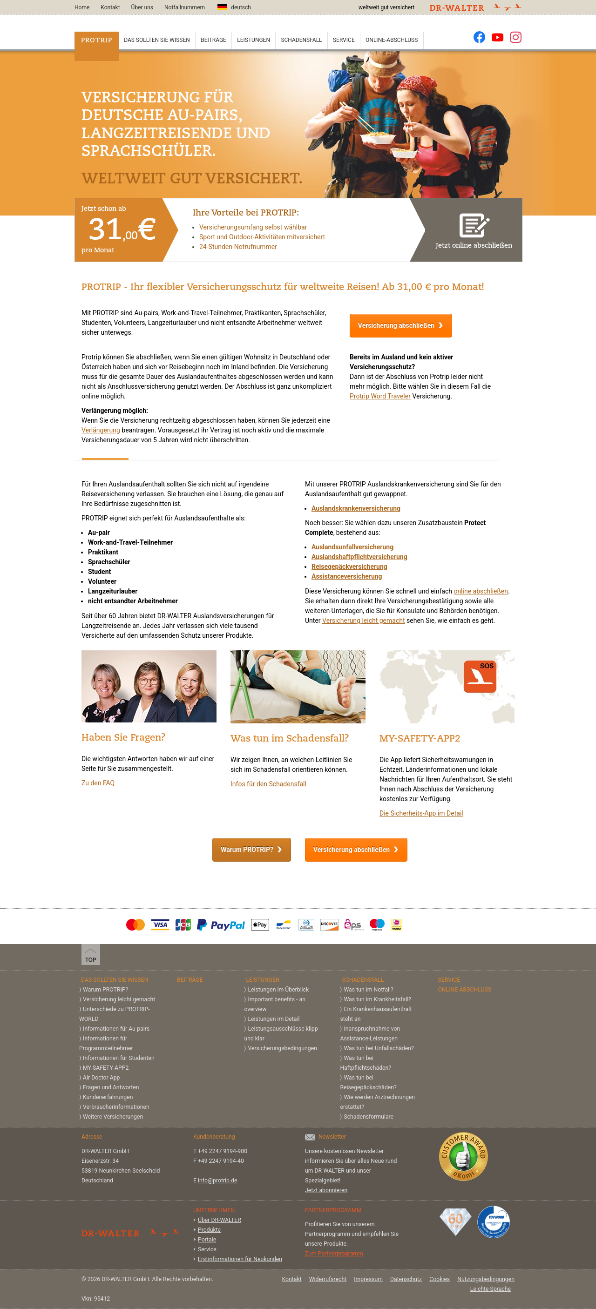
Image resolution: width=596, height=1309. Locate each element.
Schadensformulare (368, 1116)
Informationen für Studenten (119, 1058)
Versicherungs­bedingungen (282, 1048)
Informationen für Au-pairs (116, 1029)
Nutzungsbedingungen (486, 1279)
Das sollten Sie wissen (157, 40)
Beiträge (213, 40)
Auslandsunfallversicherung (352, 547)
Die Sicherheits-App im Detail (421, 813)
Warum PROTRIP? (247, 849)
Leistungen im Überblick (278, 989)
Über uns (142, 7)
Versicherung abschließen (396, 325)
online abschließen (481, 591)
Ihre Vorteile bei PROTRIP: (246, 213)
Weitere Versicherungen (113, 1116)
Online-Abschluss (392, 40)
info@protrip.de (217, 1180)
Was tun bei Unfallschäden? (378, 1048)
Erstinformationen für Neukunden (240, 1259)
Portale (207, 1239)
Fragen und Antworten (111, 1087)
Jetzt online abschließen (474, 229)
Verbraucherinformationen (116, 1107)
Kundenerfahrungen (108, 1097)
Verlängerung (100, 430)
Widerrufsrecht (328, 1279)
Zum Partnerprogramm (334, 1253)
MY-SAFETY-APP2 (106, 1068)
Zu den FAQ (98, 783)
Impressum (368, 1279)
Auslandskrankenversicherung (356, 508)
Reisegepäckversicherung (349, 566)
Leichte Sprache (490, 1289)
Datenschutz (406, 1279)
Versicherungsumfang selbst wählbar (253, 227)
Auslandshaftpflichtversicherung (359, 556)
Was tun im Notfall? (368, 989)
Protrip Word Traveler (380, 396)
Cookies (439, 1279)
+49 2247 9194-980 (222, 1151)
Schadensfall (301, 40)
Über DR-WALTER (219, 1220)
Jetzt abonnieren (326, 1190)
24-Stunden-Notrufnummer (238, 246)
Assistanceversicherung (347, 576)
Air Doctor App (101, 1077)
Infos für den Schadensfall (268, 784)
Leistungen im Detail (273, 1019)
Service (344, 40)
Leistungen (253, 40)
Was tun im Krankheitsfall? (377, 999)
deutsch (234, 7)
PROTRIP (96, 40)
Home (81, 7)
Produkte (209, 1230)
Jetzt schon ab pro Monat (118, 230)
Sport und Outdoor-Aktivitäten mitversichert (262, 237)
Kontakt (110, 7)
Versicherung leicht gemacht (363, 620)
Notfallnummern (184, 7)
